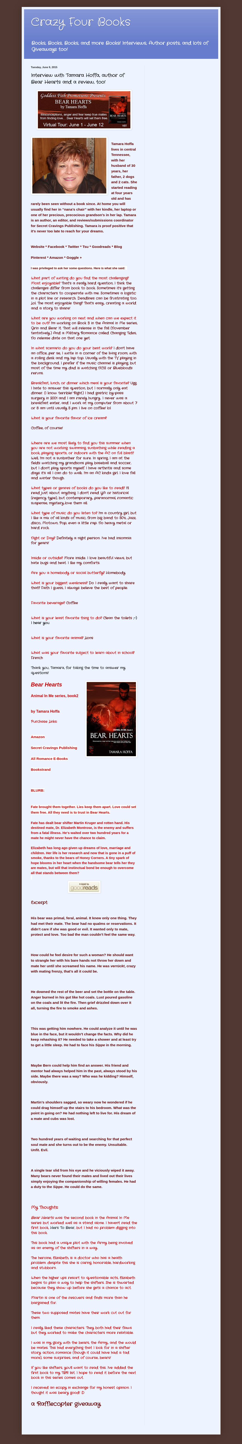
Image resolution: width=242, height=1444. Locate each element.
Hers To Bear (62, 1227)
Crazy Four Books (81, 22)
